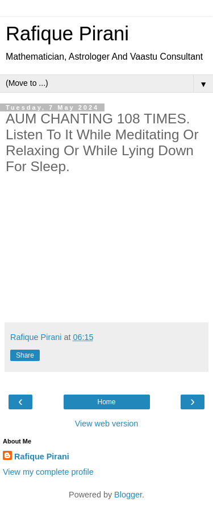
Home (106, 402)
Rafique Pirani (67, 33)
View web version (107, 423)
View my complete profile (48, 471)
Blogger (128, 494)
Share (25, 355)
